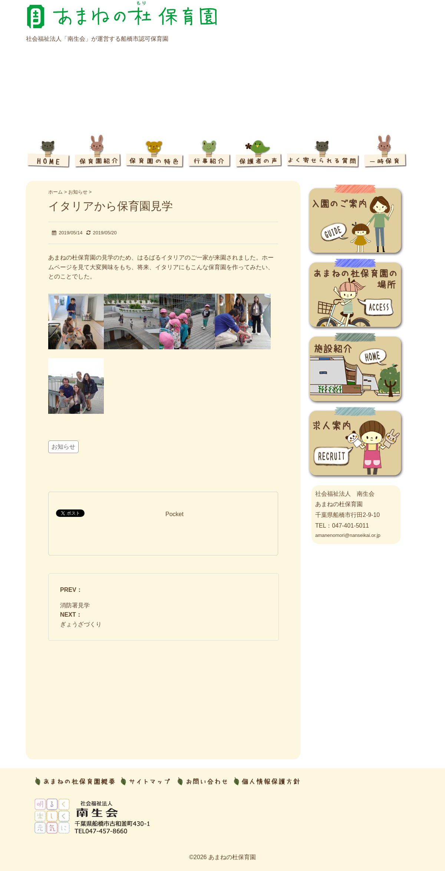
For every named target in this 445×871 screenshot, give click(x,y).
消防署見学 (75, 605)
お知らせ (63, 446)
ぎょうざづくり (81, 624)
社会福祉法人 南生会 (345, 494)
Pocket (174, 514)
